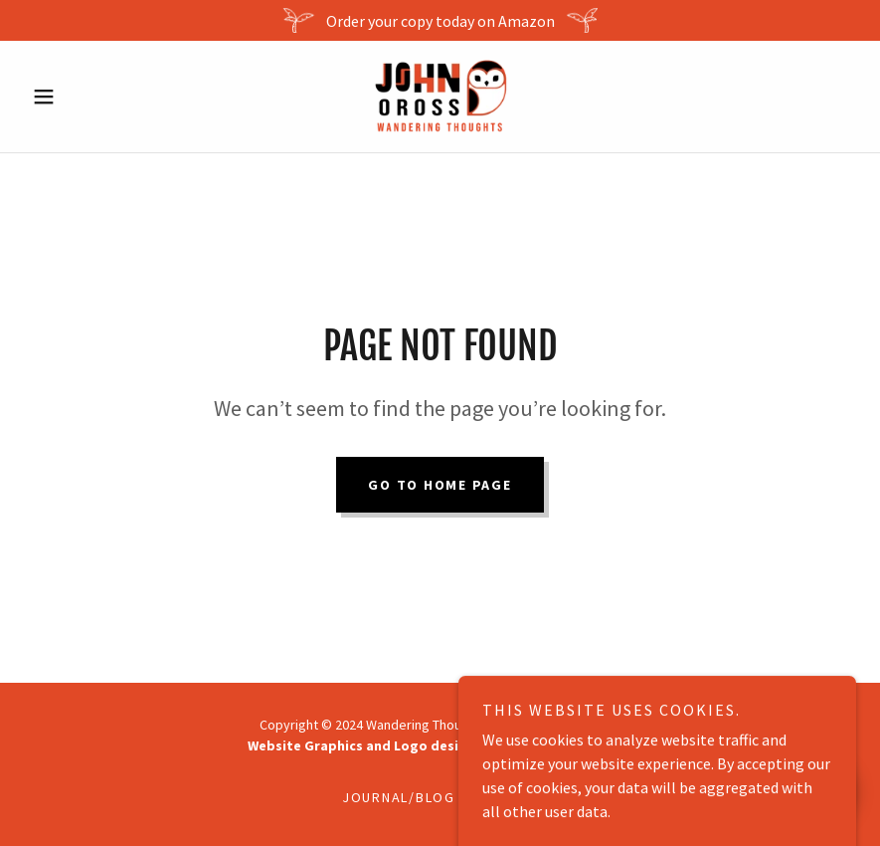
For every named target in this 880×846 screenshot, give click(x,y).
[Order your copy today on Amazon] (440, 20)
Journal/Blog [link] (398, 797)
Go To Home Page (439, 485)
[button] (86, 96)
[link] (440, 96)
